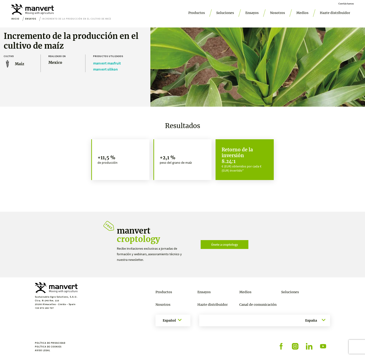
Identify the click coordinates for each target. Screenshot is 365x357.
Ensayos (252, 13)
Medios (302, 13)
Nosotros (277, 13)
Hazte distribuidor (335, 13)
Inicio (15, 18)
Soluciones (225, 13)
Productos (196, 13)
